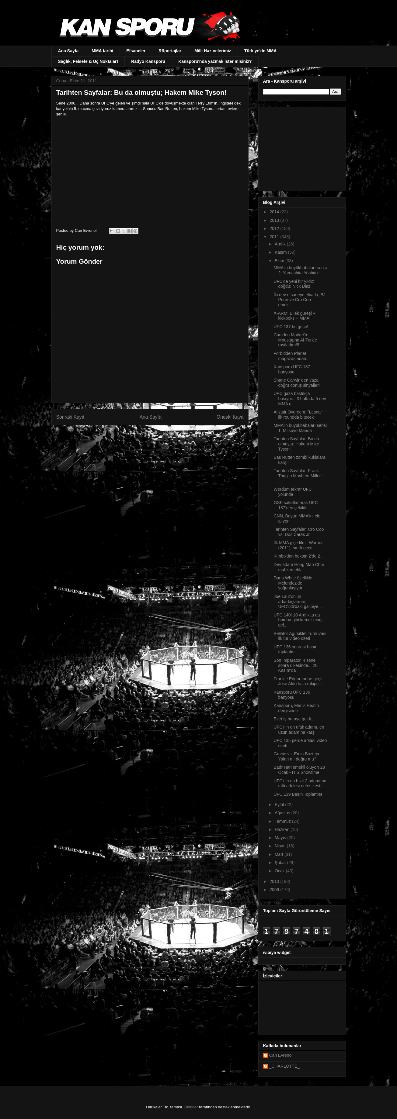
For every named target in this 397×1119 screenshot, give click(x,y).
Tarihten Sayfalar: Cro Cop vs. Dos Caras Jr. (298, 532)
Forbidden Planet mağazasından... (291, 356)
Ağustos (283, 812)
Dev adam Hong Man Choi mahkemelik (298, 567)
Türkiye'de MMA (260, 50)
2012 (275, 228)
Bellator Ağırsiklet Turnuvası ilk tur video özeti (299, 636)
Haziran (283, 829)
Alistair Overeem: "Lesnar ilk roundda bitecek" (297, 415)
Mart (279, 854)
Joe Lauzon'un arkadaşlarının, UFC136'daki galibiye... (297, 601)
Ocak (280, 870)
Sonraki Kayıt (70, 417)
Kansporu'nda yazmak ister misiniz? (215, 61)
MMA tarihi (102, 50)
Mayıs (281, 837)
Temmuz (283, 821)
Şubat (281, 862)
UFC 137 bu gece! (290, 326)
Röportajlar (169, 50)
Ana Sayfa (68, 50)
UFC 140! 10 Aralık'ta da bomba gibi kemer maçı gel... (297, 620)
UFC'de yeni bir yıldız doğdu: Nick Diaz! (293, 284)
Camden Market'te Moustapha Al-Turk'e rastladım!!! (295, 340)
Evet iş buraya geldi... (293, 718)
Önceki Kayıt (230, 417)
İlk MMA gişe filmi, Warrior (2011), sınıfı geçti (297, 545)
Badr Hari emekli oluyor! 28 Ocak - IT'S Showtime (299, 770)
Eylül (280, 804)
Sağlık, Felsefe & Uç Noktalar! (88, 61)
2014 (275, 211)
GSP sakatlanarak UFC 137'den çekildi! (295, 505)
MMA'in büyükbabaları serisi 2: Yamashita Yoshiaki (300, 270)
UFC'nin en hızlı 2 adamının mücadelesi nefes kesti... (299, 783)
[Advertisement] (301, 147)
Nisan (281, 845)
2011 (275, 236)
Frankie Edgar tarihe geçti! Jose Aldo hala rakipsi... (298, 681)
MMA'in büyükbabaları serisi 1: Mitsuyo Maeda (300, 428)
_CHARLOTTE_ (284, 1066)
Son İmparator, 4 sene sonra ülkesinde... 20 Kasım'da (295, 665)
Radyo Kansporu (148, 61)
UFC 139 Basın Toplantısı (297, 794)
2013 (275, 220)
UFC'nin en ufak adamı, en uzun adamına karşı (298, 730)
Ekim (280, 260)
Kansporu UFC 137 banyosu (291, 369)
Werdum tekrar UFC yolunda (292, 492)
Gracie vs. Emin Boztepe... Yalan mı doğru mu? (298, 756)
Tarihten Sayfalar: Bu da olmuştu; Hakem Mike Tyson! (296, 443)
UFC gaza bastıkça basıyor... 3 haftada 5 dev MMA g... (299, 398)
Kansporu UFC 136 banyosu (291, 695)
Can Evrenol (281, 1055)
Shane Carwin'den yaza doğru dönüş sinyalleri (296, 383)
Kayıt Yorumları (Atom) (157, 432)
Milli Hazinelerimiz (212, 50)
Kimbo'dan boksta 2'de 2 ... (299, 556)
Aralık (281, 244)
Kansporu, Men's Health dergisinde (296, 708)
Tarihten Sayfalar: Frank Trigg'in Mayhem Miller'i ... (297, 475)
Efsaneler (135, 50)
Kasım (281, 252)
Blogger (191, 1107)
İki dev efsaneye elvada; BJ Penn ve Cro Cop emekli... (299, 299)
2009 (275, 889)
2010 (275, 881)
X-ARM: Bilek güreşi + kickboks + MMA (294, 316)
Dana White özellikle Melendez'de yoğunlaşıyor (292, 583)
